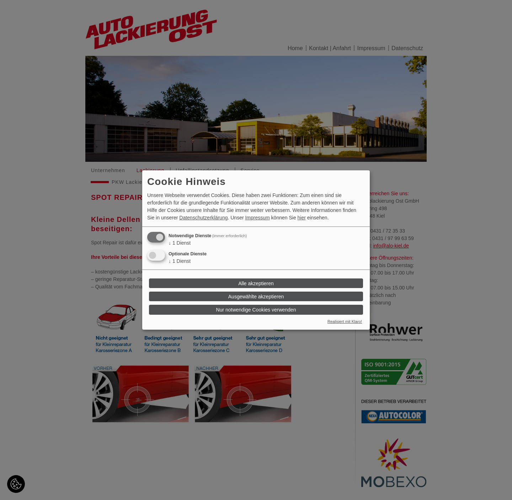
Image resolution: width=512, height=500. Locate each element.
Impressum (257, 217)
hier (302, 217)
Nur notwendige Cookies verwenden (256, 310)
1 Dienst (180, 243)
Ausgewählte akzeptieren (256, 296)
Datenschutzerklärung (203, 217)
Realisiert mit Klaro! (344, 321)
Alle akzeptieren (256, 283)
